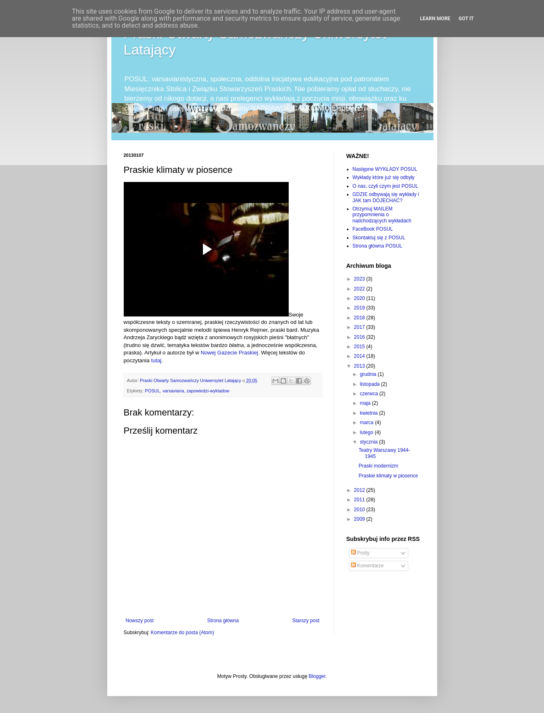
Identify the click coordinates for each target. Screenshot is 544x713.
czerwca (369, 394)
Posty (360, 553)
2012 (360, 490)
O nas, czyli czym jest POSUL (385, 186)
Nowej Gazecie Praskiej (229, 352)
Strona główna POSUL (378, 246)
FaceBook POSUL (373, 229)
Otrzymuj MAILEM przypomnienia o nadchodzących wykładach (382, 215)
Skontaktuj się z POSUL (379, 238)
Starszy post (305, 620)
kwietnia (369, 413)
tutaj (156, 360)
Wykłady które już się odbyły (384, 177)
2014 (360, 356)
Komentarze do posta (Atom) (182, 632)
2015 (360, 346)
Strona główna (223, 620)
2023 (360, 279)
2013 (360, 366)
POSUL (152, 390)
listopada (370, 384)
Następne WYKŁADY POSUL (385, 169)
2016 (360, 337)
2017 (360, 327)
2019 (360, 308)
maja (366, 403)
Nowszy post (140, 620)
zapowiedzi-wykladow (207, 390)
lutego (367, 432)
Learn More (435, 18)
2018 (360, 318)
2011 (360, 500)
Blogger (317, 676)
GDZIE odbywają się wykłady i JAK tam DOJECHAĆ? (386, 197)
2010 (360, 509)
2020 (360, 298)
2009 (360, 519)
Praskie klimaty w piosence (388, 476)
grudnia (368, 374)
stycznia (369, 442)
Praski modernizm (378, 466)
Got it (466, 18)
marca (367, 422)
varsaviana (173, 390)
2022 (360, 289)
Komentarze (367, 566)
